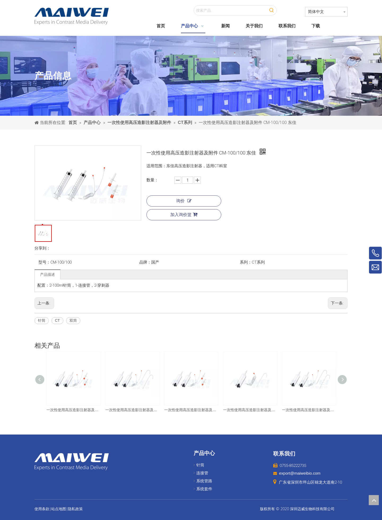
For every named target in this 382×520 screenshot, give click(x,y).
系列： (246, 262)
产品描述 (47, 274)
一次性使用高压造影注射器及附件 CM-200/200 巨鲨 (73, 410)
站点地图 (58, 509)
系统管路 (204, 481)
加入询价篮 (183, 214)
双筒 (73, 320)
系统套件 (204, 489)
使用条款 (41, 509)
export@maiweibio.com (299, 473)
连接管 (202, 473)
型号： (44, 262)
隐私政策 (75, 509)
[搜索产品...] (230, 10)
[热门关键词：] (271, 10)
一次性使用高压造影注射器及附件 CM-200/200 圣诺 (309, 410)
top (374, 500)
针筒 (41, 320)
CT (57, 320)
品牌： (145, 262)
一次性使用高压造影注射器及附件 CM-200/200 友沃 (132, 410)
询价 (184, 201)
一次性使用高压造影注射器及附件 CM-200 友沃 (250, 410)
